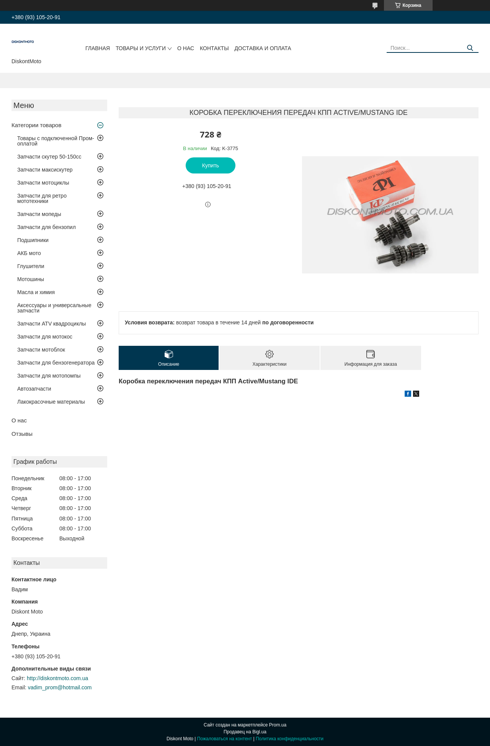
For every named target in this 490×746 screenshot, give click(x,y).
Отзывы (22, 433)
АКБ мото (29, 253)
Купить (210, 165)
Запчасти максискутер (45, 170)
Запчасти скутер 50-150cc (49, 157)
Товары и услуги (141, 48)
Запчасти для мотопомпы (49, 376)
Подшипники (33, 240)
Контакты (214, 48)
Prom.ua (277, 725)
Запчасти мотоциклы (43, 183)
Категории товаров (36, 125)
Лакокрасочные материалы (51, 402)
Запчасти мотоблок (41, 350)
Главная (97, 48)
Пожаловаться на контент (224, 738)
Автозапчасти (34, 389)
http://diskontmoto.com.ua (57, 678)
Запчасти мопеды (39, 214)
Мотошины (30, 279)
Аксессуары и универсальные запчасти (54, 308)
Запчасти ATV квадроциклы (51, 324)
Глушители (30, 266)
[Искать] (470, 48)
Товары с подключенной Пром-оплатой (55, 141)
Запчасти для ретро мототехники (42, 198)
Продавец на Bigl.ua (245, 732)
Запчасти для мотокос (44, 337)
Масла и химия (36, 292)
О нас (185, 48)
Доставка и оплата (263, 48)
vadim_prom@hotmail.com (60, 687)
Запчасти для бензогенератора (56, 363)
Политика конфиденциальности (289, 738)
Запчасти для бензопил (46, 227)
